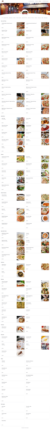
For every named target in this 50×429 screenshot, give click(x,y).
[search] (2, 18)
